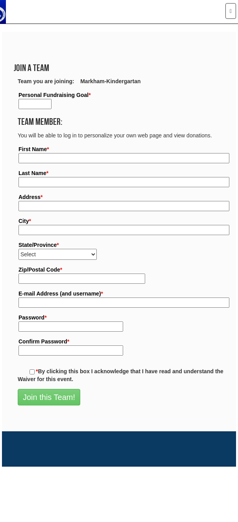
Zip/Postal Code (40, 269)
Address (30, 197)
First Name (33, 149)
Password (32, 317)
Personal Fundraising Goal (54, 95)
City (24, 221)
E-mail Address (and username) (60, 293)
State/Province (38, 245)
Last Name (33, 173)
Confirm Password (43, 341)
